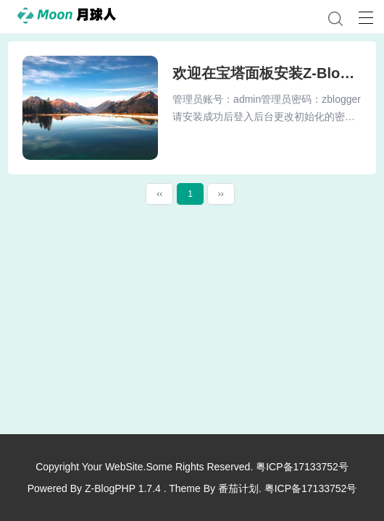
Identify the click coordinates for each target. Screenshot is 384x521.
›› (221, 194)
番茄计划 (238, 488)
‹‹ (159, 194)
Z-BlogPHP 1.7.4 (123, 488)
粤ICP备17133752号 (302, 467)
